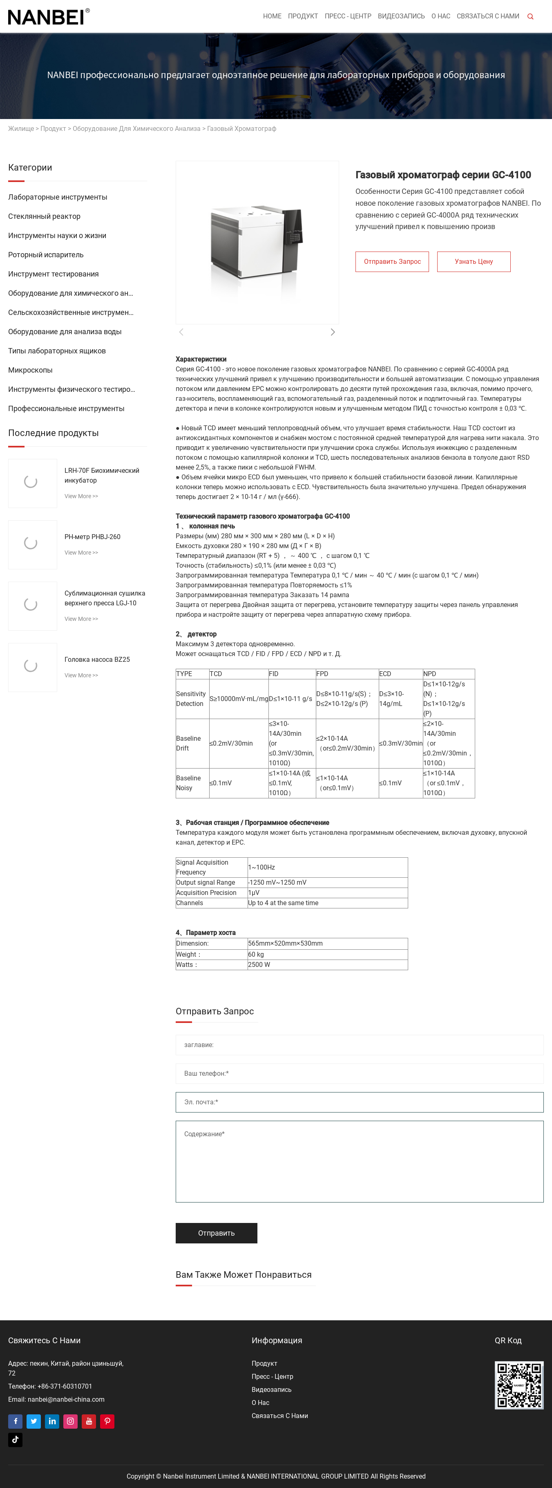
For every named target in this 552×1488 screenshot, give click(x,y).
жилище (21, 129)
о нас (440, 16)
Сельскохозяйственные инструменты (73, 312)
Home (272, 16)
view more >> (81, 496)
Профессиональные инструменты (66, 408)
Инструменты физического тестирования (77, 389)
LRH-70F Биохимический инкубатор (102, 475)
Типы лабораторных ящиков (57, 350)
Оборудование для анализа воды (65, 331)
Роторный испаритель (46, 254)
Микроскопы (30, 370)
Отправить (216, 1233)
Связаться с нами (488, 16)
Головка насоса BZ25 (97, 659)
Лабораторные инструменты (57, 197)
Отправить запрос (392, 261)
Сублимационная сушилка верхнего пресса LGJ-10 (105, 598)
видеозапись (401, 16)
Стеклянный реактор (44, 216)
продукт (303, 16)
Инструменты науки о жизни (57, 235)
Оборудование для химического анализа (137, 129)
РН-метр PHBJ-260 (93, 537)
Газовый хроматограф (242, 129)
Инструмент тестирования (53, 274)
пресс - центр (348, 16)
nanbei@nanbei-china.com (66, 1399)
